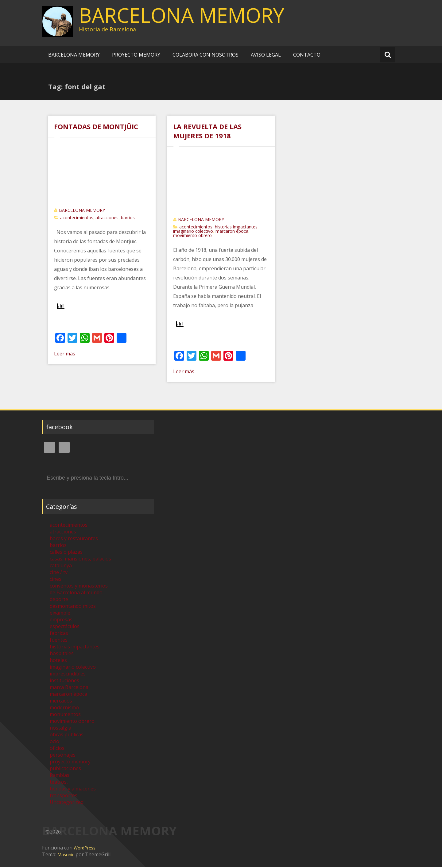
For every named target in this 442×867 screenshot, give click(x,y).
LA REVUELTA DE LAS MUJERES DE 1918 (207, 131)
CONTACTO (306, 54)
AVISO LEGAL (266, 54)
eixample (60, 612)
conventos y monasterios (79, 585)
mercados (61, 700)
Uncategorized (66, 802)
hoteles (58, 660)
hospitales (62, 653)
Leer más (64, 353)
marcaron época (231, 231)
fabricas (59, 633)
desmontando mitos (73, 606)
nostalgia (60, 727)
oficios (57, 748)
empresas (61, 619)
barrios (128, 217)
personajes (63, 754)
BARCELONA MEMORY (181, 15)
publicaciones (65, 768)
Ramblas (59, 775)
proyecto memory (70, 761)
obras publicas (66, 734)
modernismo (64, 707)
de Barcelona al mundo (76, 592)
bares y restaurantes (74, 538)
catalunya (61, 565)
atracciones (106, 217)
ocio (54, 741)
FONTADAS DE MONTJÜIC (96, 126)
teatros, (59, 781)
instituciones (64, 680)
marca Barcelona (69, 687)
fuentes (59, 639)
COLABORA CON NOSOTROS (205, 54)
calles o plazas (66, 551)
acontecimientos (76, 217)
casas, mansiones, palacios (80, 558)
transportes (63, 795)
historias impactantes (236, 227)
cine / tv (59, 572)
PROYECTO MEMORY (136, 54)
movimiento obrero (192, 235)
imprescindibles (68, 673)
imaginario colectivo (193, 231)
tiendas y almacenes (73, 788)
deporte (59, 599)
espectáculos (64, 626)
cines (55, 579)
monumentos (65, 714)
